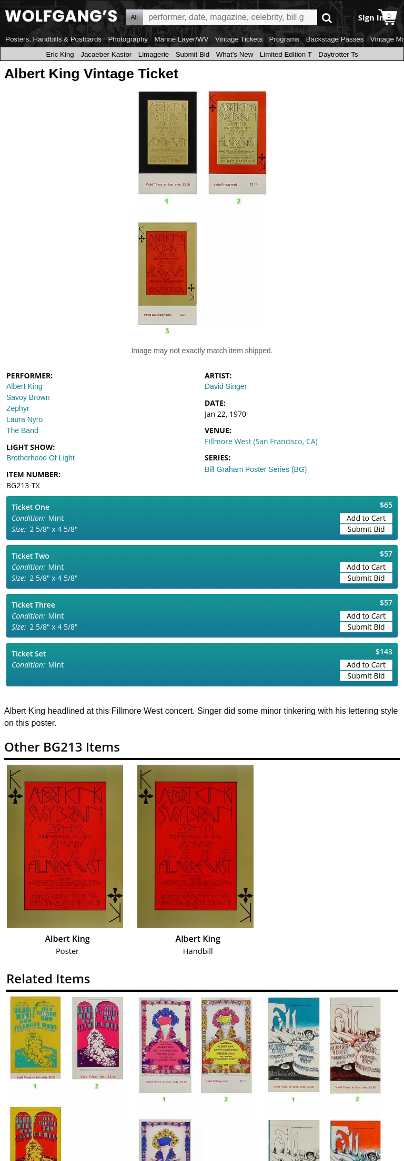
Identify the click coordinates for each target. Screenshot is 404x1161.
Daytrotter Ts (338, 54)
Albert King (24, 386)
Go (327, 17)
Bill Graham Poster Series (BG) (256, 469)
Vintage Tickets (238, 39)
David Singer (226, 386)
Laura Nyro (24, 419)
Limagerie (153, 54)
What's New (235, 54)
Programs (284, 39)
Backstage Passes (335, 39)
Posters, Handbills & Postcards (53, 39)
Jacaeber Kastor (106, 54)
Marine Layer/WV (181, 39)
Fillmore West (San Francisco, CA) (261, 441)
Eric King (60, 54)
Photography (128, 39)
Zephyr (17, 408)
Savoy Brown (27, 397)
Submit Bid (192, 54)
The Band (22, 430)
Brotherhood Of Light (40, 458)
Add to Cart (366, 518)
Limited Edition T (286, 54)
